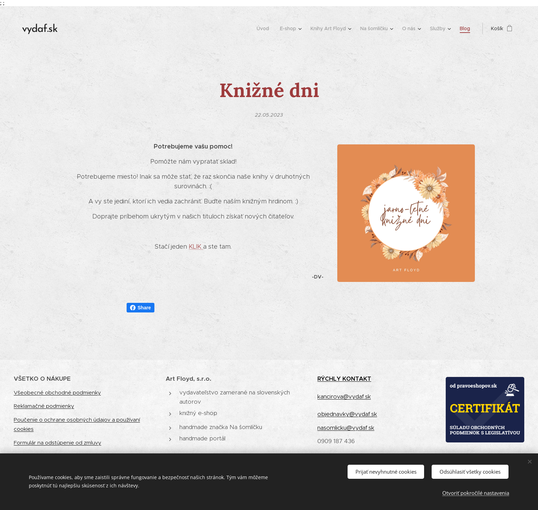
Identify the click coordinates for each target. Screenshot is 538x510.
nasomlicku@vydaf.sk (345, 427)
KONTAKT (356, 378)
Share (140, 307)
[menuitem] (264, 28)
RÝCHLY (329, 378)
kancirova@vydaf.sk (344, 396)
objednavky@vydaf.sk (347, 414)
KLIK (196, 246)
